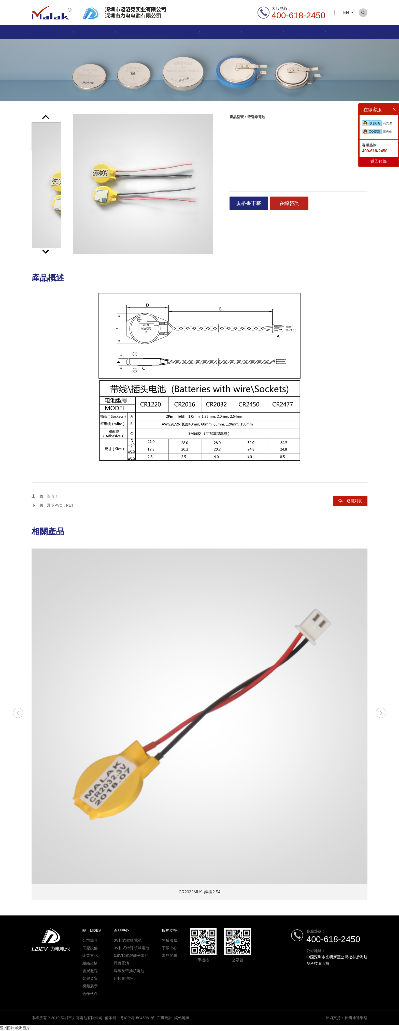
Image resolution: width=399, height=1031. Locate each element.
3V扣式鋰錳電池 (127, 940)
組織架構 (90, 963)
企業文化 (90, 955)
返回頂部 (378, 161)
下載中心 (169, 948)
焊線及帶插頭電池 (129, 971)
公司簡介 (90, 940)
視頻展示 (90, 986)
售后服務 (169, 940)
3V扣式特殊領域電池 (131, 948)
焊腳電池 (121, 963)
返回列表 (354, 501)
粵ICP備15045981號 (137, 1018)
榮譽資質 (90, 978)
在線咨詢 (289, 203)
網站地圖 (182, 1018)
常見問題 (169, 955)
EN (346, 12)
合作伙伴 (90, 993)
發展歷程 (90, 971)
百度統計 (164, 1018)
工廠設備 (90, 948)
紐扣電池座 (123, 978)
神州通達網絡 (356, 1018)
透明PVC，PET (60, 505)
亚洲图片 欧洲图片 (15, 1028)
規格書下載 (248, 203)
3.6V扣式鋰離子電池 (131, 955)
